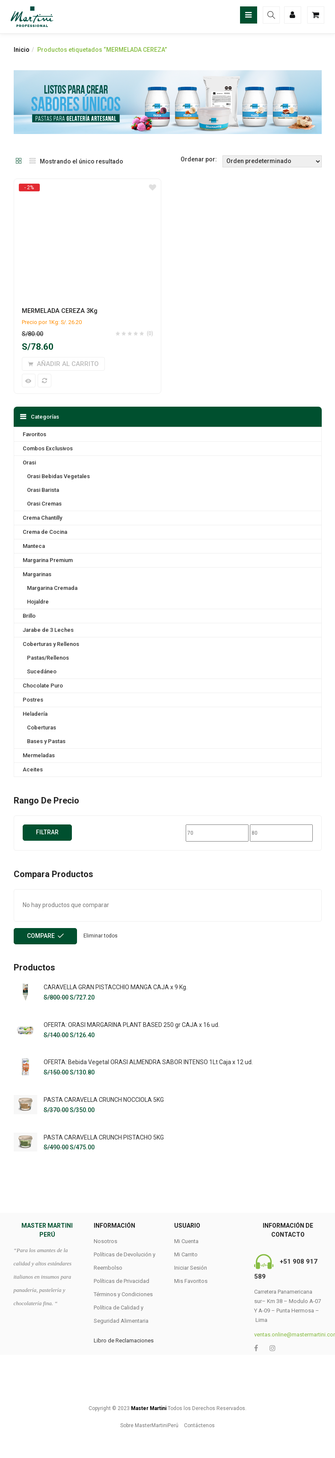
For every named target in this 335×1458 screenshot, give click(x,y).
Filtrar (47, 832)
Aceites (33, 769)
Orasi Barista (43, 490)
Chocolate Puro (43, 685)
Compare (41, 935)
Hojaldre (38, 601)
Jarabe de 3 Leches (48, 630)
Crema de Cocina (45, 532)
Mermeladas (39, 755)
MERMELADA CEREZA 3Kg (60, 311)
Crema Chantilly (42, 518)
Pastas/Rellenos (48, 658)
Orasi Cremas (44, 503)
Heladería (35, 714)
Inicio (22, 49)
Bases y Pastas (46, 741)
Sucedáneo (41, 671)
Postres (33, 699)
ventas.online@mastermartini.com (288, 1334)
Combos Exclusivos (48, 448)
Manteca (34, 546)
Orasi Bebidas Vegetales (58, 476)
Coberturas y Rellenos (51, 644)
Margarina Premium (48, 560)
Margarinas (37, 574)
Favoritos (34, 434)
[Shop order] (272, 161)
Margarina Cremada (52, 588)
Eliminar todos (100, 936)
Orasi (29, 462)
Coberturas (41, 727)
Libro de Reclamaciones (124, 1340)
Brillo (29, 616)
